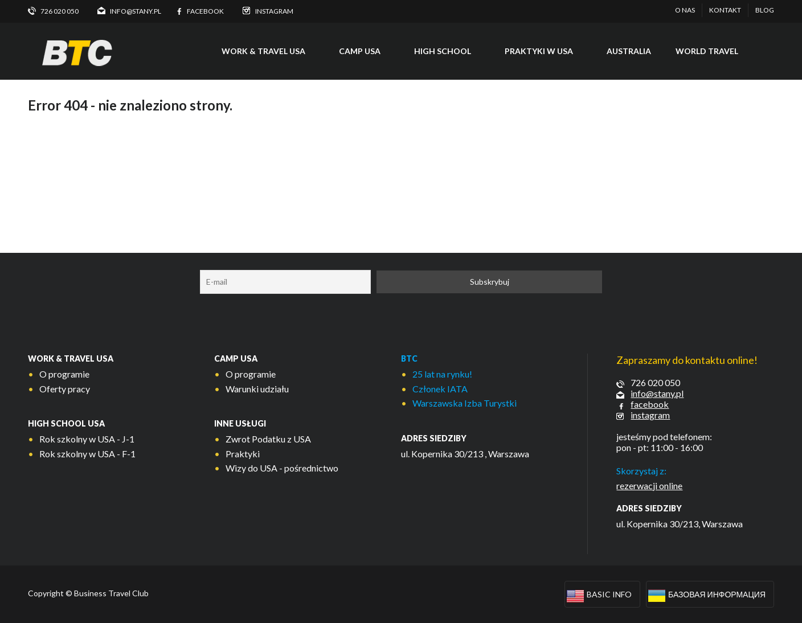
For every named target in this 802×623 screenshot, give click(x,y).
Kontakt (725, 10)
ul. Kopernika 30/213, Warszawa (679, 523)
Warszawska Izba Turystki (464, 402)
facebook (650, 404)
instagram (650, 414)
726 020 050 (655, 382)
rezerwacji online (649, 485)
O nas (685, 10)
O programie (64, 373)
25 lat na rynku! (442, 373)
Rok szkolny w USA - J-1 (86, 438)
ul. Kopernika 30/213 (442, 453)
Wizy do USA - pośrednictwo (282, 467)
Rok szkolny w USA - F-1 (87, 453)
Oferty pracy (64, 388)
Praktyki (243, 453)
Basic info (609, 594)
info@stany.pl (657, 393)
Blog (764, 10)
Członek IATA (440, 388)
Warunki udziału (257, 388)
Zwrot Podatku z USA (268, 438)
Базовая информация (717, 594)
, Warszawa (507, 453)
